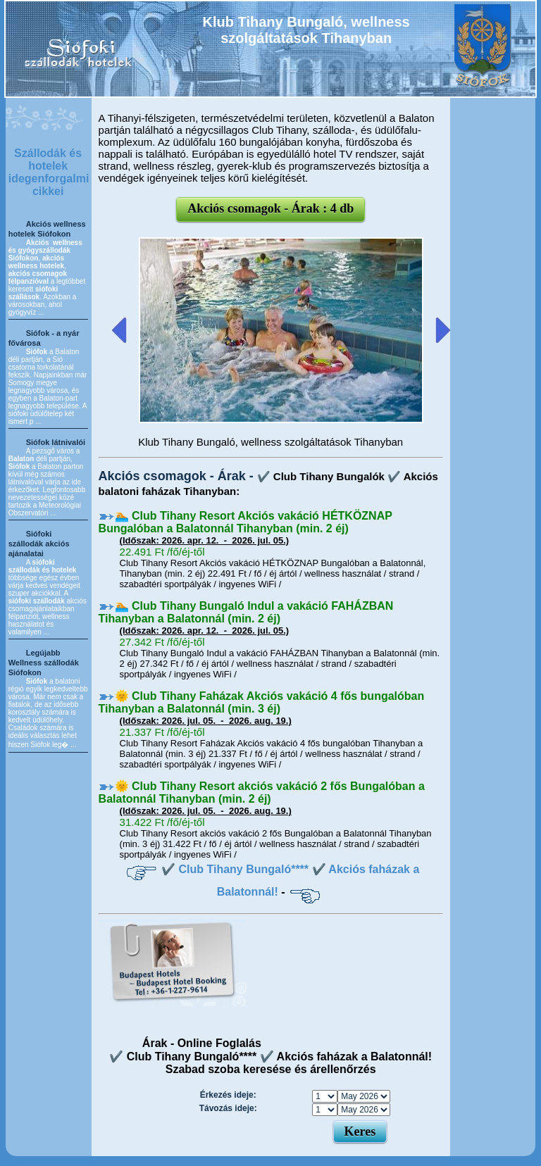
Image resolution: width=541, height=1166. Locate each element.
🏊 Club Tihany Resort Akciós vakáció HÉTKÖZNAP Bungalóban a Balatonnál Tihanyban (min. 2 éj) (245, 522)
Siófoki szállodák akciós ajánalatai (39, 543)
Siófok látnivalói (55, 442)
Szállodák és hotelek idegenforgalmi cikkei (48, 172)
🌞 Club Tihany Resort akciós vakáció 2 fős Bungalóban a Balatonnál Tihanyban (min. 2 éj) (262, 792)
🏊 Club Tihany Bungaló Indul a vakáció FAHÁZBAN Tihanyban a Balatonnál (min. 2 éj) (246, 612)
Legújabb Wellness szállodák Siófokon (43, 662)
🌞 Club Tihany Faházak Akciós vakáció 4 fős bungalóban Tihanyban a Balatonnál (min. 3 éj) (262, 702)
